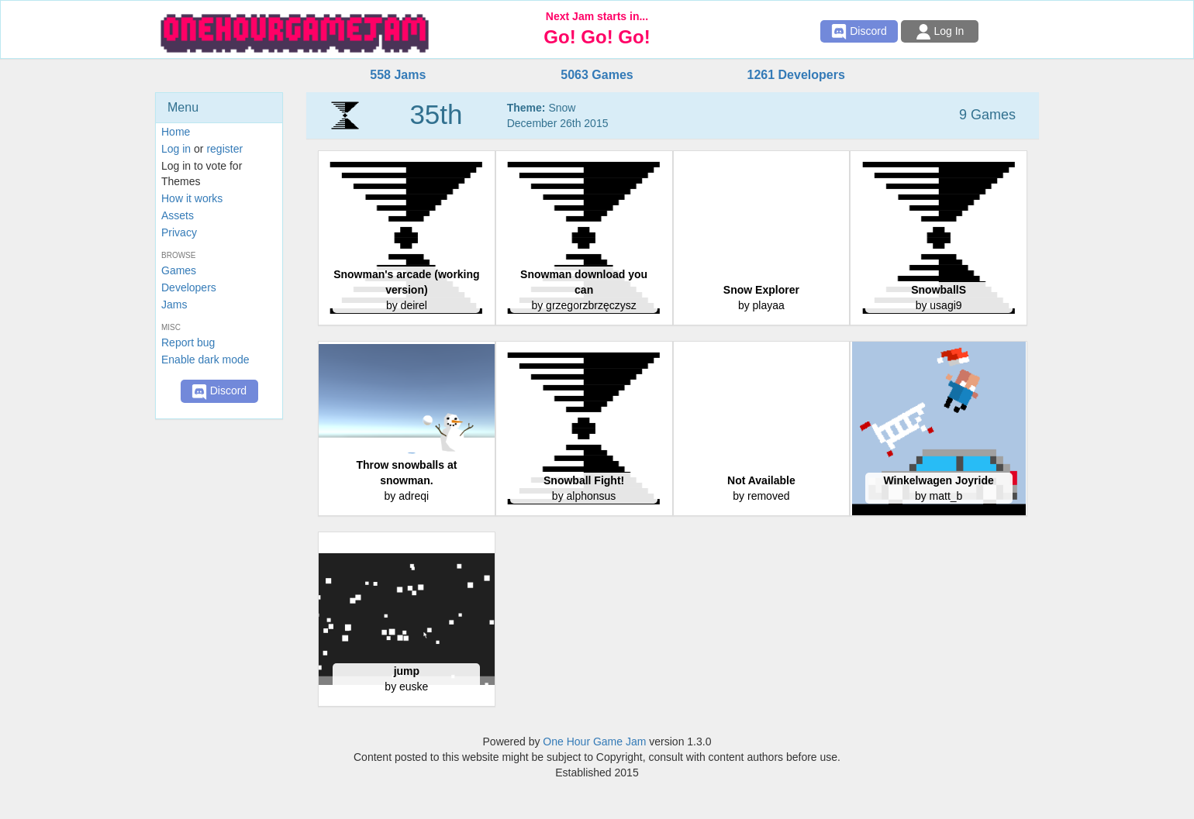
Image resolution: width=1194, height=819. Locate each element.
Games (178, 270)
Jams (174, 304)
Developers (188, 287)
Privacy (179, 232)
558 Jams (398, 74)
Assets (177, 215)
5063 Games (597, 74)
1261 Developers (795, 74)
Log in (176, 149)
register (224, 149)
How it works (192, 198)
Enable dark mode (205, 359)
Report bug (188, 342)
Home (175, 132)
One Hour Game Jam (594, 741)
